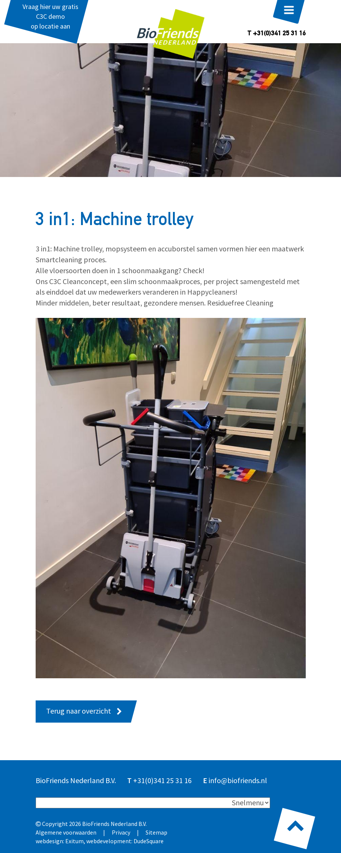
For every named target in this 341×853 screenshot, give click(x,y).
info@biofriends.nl (238, 780)
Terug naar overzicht (78, 710)
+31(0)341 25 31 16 (162, 780)
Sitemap (156, 832)
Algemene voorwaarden (66, 832)
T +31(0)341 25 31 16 (276, 33)
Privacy (121, 832)
